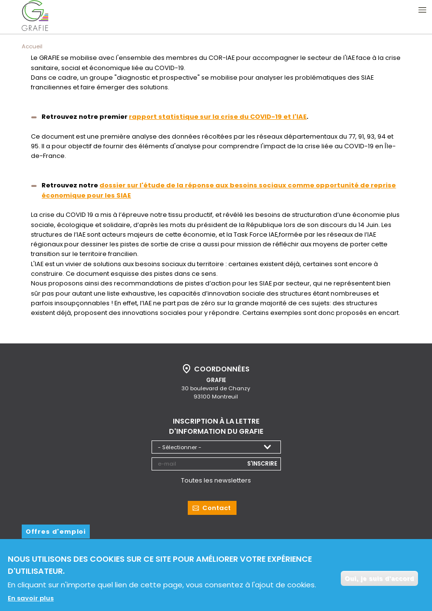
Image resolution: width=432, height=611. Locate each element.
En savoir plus (31, 601)
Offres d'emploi (56, 530)
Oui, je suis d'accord (379, 581)
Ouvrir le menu (422, 9)
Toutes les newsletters (216, 479)
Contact (216, 507)
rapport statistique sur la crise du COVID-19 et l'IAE (218, 116)
